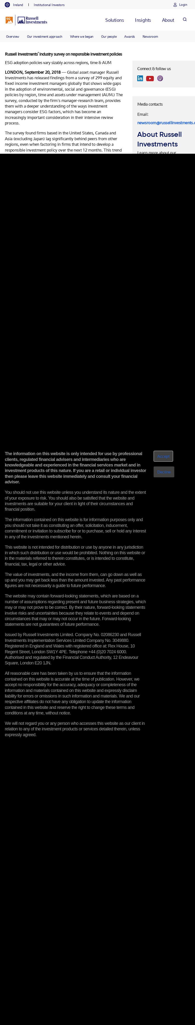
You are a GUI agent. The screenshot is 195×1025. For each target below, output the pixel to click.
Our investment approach (44, 36)
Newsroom (150, 36)
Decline (164, 471)
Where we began (81, 36)
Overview (12, 36)
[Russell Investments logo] (26, 20)
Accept (163, 456)
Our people (109, 36)
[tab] (16, 4)
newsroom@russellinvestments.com (163, 122)
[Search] (184, 20)
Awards (129, 36)
